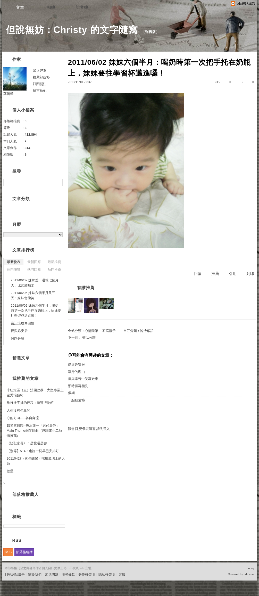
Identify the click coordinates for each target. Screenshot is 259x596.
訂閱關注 (39, 84)
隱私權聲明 (106, 574)
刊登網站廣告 (15, 574)
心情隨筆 (91, 331)
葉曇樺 (8, 94)
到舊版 (150, 32)
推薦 (215, 274)
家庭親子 (109, 331)
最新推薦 (54, 262)
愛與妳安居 (76, 364)
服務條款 (68, 574)
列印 (250, 274)
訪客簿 (82, 7)
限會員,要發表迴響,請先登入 (89, 429)
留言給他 (39, 91)
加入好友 (39, 70)
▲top (250, 568)
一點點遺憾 (76, 400)
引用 (233, 274)
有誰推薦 (86, 287)
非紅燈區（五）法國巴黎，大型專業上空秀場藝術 (35, 392)
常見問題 (51, 574)
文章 (20, 7)
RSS (8, 552)
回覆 (198, 274)
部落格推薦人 (25, 494)
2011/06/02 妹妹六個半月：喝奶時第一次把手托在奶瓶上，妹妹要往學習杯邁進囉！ (36, 310)
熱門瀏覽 (13, 270)
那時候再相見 (78, 386)
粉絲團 (10, 592)
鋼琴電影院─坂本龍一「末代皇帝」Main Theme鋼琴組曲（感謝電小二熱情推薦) (34, 431)
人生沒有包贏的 (18, 410)
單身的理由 (76, 372)
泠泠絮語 (147, 331)
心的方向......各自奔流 (23, 418)
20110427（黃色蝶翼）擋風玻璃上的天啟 (36, 461)
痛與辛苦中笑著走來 (83, 379)
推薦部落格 (41, 77)
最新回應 (34, 262)
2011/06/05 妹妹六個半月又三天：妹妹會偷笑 (33, 295)
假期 (71, 393)
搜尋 (58, 182)
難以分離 (89, 337)
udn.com (249, 574)
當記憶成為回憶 (22, 323)
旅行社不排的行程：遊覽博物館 (30, 403)
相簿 (51, 7)
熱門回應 (34, 270)
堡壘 (10, 471)
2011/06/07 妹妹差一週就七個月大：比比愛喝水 (35, 282)
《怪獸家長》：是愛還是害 (27, 443)
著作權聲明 (86, 574)
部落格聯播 (24, 552)
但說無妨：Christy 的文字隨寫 (72, 30)
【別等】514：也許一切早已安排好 (33, 451)
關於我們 (34, 574)
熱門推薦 (54, 270)
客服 (122, 574)
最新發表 (13, 262)
